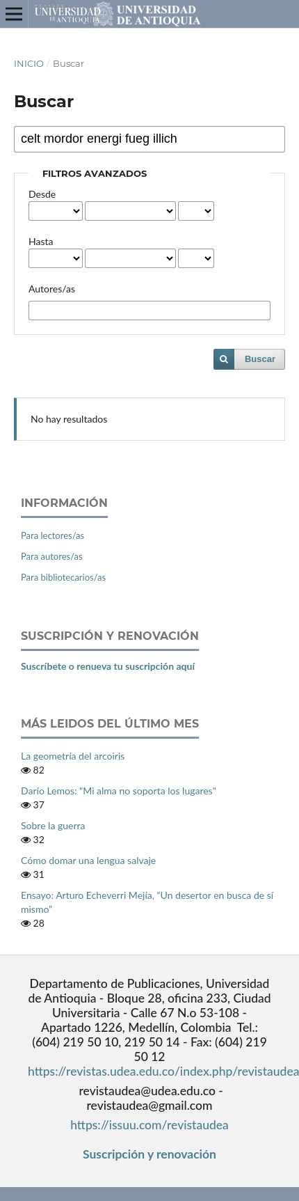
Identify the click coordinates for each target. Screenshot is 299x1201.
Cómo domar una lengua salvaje (88, 860)
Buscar (260, 359)
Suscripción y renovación (149, 1154)
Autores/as (52, 289)
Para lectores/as (52, 535)
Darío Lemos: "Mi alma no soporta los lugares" (118, 790)
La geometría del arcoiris (72, 756)
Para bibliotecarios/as (63, 577)
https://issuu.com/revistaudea (149, 1124)
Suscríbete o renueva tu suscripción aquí (108, 666)
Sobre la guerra (53, 825)
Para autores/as (52, 556)
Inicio (29, 63)
